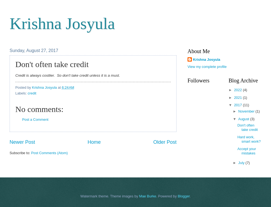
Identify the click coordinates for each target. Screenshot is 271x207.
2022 (238, 90)
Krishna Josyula (62, 24)
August (244, 119)
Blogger (184, 196)
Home (94, 142)
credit (32, 93)
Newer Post (22, 142)
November (246, 111)
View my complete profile (207, 67)
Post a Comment (35, 119)
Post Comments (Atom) (49, 153)
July (241, 163)
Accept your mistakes (246, 151)
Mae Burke (147, 196)
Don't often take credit (247, 127)
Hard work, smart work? (249, 139)
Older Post (165, 142)
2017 (238, 105)
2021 (238, 98)
